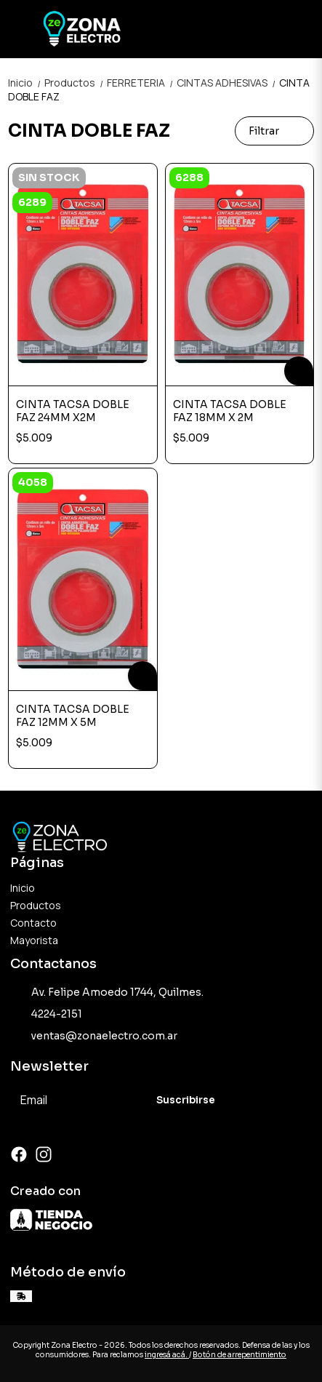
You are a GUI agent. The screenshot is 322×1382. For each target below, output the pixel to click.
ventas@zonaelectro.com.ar (93, 1036)
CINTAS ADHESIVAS (228, 82)
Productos (75, 82)
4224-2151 (46, 1014)
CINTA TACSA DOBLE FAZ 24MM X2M (72, 411)
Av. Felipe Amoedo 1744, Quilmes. (107, 992)
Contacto (33, 923)
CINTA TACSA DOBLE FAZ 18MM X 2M (229, 411)
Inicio (26, 82)
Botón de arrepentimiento (239, 1354)
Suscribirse (185, 1100)
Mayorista (34, 940)
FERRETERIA (142, 82)
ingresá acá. (167, 1354)
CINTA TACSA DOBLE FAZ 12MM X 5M (72, 716)
